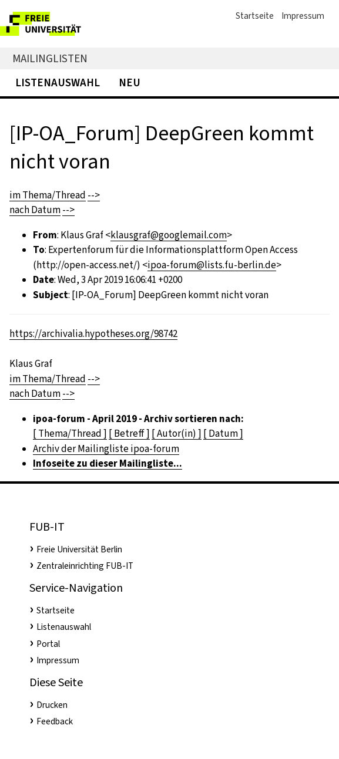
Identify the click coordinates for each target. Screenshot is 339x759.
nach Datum (35, 210)
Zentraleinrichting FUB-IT (84, 566)
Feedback (54, 721)
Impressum (302, 16)
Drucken (52, 705)
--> (94, 195)
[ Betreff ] (129, 433)
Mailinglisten (50, 58)
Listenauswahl (57, 82)
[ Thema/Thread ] (70, 433)
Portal (48, 644)
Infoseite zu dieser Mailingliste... (107, 463)
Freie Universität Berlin (79, 549)
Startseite (255, 16)
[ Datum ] (223, 433)
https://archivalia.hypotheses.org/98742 (93, 333)
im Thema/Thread (47, 195)
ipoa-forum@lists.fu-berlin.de (211, 265)
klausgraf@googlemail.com (168, 235)
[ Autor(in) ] (177, 433)
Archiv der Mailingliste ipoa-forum (106, 449)
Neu (129, 82)
